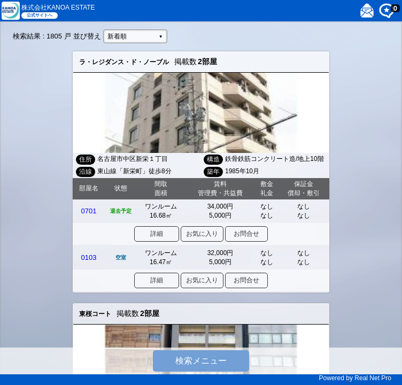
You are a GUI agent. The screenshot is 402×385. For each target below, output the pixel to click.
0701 (89, 211)
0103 (89, 257)
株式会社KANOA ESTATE (58, 7)
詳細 (156, 233)
